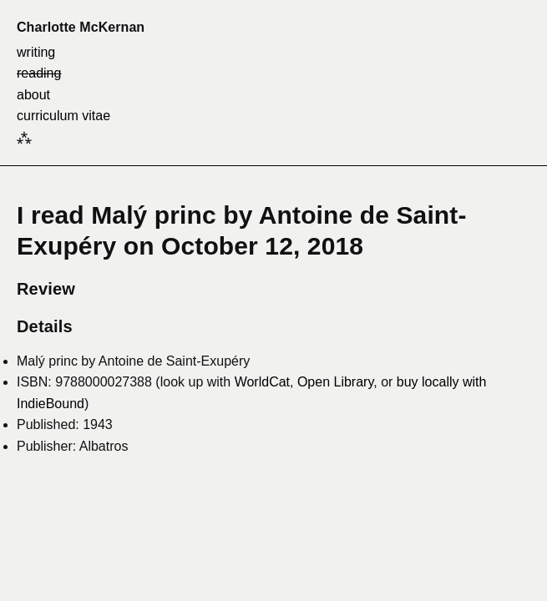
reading (39, 73)
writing (36, 52)
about (33, 95)
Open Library (335, 382)
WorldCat (262, 382)
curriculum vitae (63, 116)
